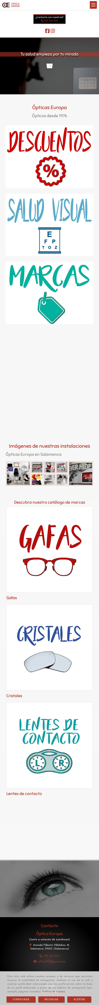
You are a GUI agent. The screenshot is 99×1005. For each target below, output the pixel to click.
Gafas (11, 597)
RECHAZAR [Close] (51, 999)
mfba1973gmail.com (52, 961)
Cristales (14, 695)
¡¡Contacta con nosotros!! (49, 17)
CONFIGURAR (21, 999)
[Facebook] (47, 32)
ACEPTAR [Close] (79, 999)
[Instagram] (53, 32)
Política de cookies (53, 991)
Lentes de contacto (24, 793)
